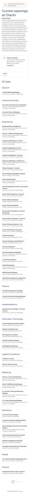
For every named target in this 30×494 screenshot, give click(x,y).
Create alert (10, 65)
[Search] (15, 75)
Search (5, 73)
